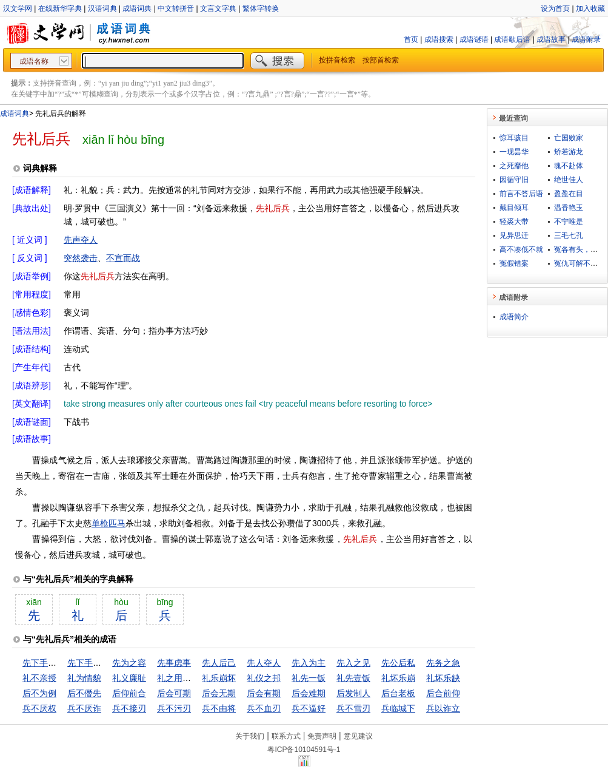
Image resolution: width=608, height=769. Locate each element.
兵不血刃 (264, 708)
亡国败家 (568, 138)
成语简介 (514, 317)
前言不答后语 (521, 193)
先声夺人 (81, 240)
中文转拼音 (176, 8)
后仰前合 (129, 693)
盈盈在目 (568, 193)
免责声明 (321, 736)
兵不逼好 (309, 708)
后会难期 (309, 693)
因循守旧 (514, 179)
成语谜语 (474, 39)
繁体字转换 (260, 8)
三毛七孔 (568, 235)
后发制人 (353, 693)
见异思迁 (514, 235)
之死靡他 (514, 165)
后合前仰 (443, 693)
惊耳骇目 (514, 138)
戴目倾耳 (514, 207)
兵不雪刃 (353, 708)
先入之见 (353, 663)
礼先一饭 (309, 678)
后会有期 (264, 693)
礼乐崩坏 (219, 678)
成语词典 (137, 8)
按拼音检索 (337, 60)
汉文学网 (17, 8)
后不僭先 (84, 693)
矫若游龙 (568, 151)
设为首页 (555, 8)
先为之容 (129, 663)
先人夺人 (264, 663)
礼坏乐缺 (443, 678)
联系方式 (286, 736)
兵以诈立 (443, 708)
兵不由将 (219, 708)
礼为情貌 (84, 678)
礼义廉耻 (129, 678)
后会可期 (174, 693)
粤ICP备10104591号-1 (303, 749)
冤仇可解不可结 (579, 263)
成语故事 (551, 39)
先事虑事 (174, 663)
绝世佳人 (568, 179)
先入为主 (309, 663)
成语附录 (586, 39)
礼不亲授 (39, 678)
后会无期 (219, 693)
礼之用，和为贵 (186, 678)
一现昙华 (514, 151)
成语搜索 (438, 39)
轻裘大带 (514, 221)
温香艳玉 (568, 207)
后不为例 (39, 693)
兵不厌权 (39, 708)
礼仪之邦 (264, 678)
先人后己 (219, 663)
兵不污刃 (174, 708)
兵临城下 (398, 708)
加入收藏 (590, 8)
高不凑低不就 (521, 249)
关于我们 (249, 736)
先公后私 (398, 663)
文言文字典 (218, 8)
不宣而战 (123, 258)
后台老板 (398, 693)
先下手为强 (43, 663)
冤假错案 (514, 263)
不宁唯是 (568, 221)
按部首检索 (380, 60)
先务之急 (443, 663)
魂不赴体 (568, 165)
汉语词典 (102, 8)
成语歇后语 (512, 39)
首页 (411, 39)
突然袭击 (81, 258)
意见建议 (358, 736)
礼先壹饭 (353, 678)
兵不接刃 (129, 708)
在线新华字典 (60, 8)
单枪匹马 (108, 523)
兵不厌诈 (84, 708)
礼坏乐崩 (398, 678)
